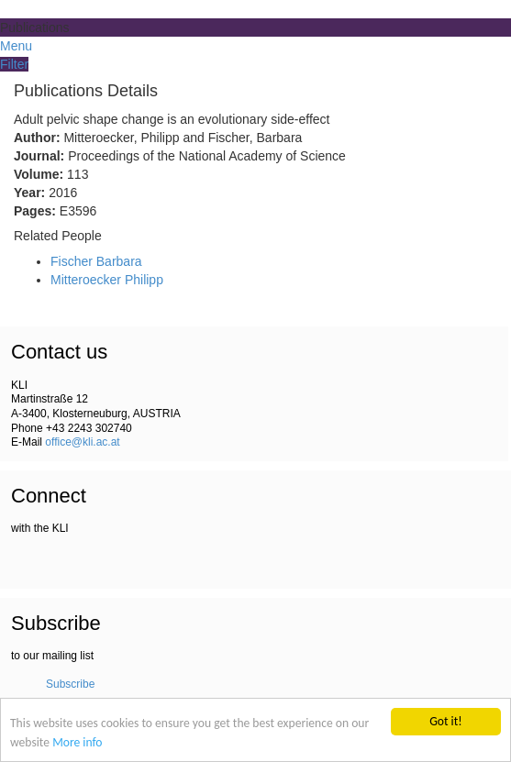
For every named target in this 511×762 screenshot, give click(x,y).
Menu (16, 46)
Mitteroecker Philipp (106, 279)
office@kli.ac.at (82, 442)
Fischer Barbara (96, 261)
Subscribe (70, 684)
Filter (14, 64)
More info (77, 742)
